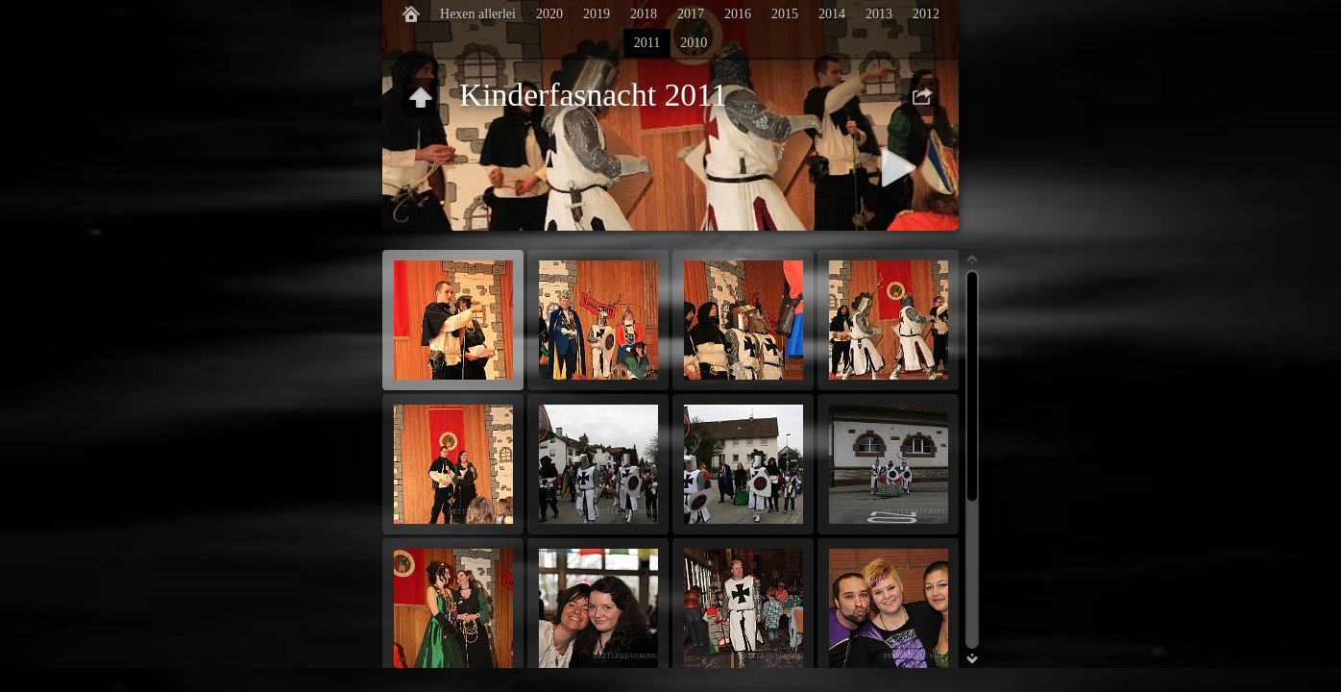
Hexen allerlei (478, 14)
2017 (690, 14)
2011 (647, 43)
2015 (784, 14)
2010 (693, 43)
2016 (737, 14)
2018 (643, 14)
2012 (926, 14)
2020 (549, 14)
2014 (831, 14)
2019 (596, 14)
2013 (879, 14)
